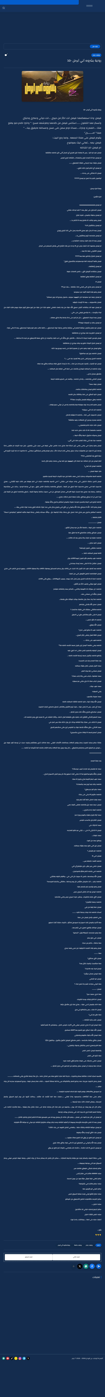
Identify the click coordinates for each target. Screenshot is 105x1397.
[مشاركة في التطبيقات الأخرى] (73, 1266)
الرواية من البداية (61, 8)
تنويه (5, 2)
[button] (92, 1266)
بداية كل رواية (27, 8)
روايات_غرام (96, 55)
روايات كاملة (39, 8)
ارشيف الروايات (30, 2)
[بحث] (3, 8)
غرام (70, 8)
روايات (74, 2)
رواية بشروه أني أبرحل (64, 1245)
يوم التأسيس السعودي (16, 2)
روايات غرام (49, 8)
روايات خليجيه (54, 2)
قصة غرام (17, 8)
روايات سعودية (65, 2)
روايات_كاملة (78, 1245)
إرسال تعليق (94, 1286)
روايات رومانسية (42, 2)
